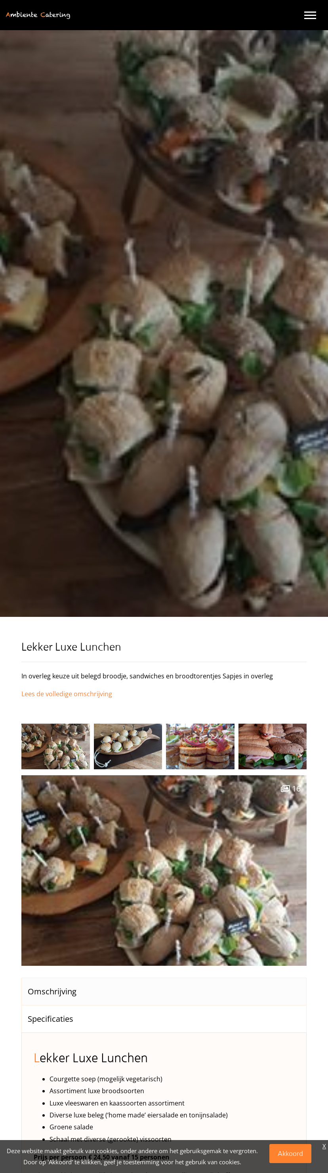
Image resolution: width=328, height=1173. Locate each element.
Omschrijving (52, 991)
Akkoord (290, 1153)
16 (291, 788)
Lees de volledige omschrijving (66, 694)
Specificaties (50, 1018)
